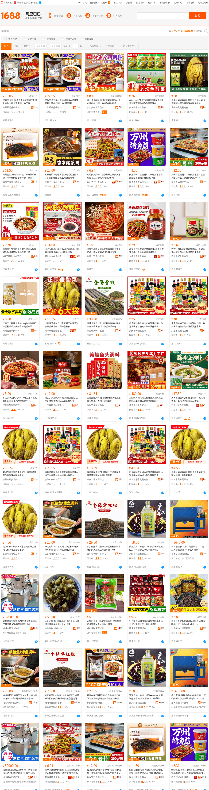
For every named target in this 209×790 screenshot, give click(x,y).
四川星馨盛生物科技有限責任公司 (12, 107)
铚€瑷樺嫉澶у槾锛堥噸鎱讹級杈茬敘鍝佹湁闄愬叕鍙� (54, 702)
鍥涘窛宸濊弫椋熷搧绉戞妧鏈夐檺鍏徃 (181, 777)
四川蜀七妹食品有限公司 (138, 107)
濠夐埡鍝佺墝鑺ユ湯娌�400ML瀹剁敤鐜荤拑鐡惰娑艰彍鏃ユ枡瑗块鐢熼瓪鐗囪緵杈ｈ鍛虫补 (146, 697)
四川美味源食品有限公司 (96, 107)
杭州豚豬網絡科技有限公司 (12, 405)
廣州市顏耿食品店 (53, 479)
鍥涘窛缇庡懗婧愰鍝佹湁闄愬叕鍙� (12, 702)
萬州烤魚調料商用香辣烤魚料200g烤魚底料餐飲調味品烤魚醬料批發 (104, 102)
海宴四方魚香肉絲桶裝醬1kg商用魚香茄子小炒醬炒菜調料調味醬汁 (146, 250)
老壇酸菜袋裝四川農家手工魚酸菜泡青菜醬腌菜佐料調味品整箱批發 (188, 102)
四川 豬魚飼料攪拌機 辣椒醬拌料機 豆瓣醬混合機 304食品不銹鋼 (187, 548)
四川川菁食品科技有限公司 (138, 182)
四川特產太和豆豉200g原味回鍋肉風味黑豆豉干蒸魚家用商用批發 (188, 622)
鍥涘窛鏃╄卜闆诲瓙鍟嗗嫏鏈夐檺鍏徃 (138, 777)
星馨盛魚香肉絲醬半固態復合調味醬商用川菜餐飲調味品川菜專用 (61, 102)
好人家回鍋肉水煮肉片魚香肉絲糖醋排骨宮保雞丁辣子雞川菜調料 (146, 622)
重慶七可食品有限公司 (54, 182)
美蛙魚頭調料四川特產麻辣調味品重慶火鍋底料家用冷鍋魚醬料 (104, 399)
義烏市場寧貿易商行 (138, 479)
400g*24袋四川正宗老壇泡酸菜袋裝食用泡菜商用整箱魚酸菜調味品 (146, 102)
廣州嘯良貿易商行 (179, 107)
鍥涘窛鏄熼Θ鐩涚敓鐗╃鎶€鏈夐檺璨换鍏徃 (96, 702)
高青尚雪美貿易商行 (12, 554)
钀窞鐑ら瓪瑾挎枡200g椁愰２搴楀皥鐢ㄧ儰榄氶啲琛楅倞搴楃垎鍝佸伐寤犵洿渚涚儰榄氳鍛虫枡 (104, 771)
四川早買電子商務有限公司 (12, 182)
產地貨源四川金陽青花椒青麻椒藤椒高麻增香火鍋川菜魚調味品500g (104, 325)
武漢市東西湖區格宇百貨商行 (181, 330)
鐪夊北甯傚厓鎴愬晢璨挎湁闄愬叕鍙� (138, 702)
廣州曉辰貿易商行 (11, 479)
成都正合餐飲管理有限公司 (138, 405)
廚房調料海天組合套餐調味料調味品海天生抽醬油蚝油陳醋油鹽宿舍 (146, 325)
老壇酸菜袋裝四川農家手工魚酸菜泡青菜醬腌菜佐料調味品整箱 (61, 325)
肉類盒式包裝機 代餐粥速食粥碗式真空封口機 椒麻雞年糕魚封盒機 (20, 622)
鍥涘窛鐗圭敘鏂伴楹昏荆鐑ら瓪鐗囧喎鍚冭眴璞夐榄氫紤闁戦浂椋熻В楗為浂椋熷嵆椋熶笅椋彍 (146, 771)
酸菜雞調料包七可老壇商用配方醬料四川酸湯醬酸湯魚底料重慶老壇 (61, 176)
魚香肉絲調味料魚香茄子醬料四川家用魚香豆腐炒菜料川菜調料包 (104, 176)
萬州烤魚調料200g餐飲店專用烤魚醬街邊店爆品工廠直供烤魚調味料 (188, 176)
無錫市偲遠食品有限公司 (138, 256)
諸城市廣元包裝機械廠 (12, 628)
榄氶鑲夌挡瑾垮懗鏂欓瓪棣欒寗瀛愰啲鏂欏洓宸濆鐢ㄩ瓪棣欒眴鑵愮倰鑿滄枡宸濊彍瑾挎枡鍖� (62, 771)
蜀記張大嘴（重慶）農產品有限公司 (96, 330)
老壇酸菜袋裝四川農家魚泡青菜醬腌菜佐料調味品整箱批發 (19, 474)
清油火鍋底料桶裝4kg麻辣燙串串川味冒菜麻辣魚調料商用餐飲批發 (62, 250)
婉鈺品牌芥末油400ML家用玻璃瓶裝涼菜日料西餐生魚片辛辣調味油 (146, 548)
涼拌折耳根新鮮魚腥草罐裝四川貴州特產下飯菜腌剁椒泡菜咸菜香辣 (104, 250)
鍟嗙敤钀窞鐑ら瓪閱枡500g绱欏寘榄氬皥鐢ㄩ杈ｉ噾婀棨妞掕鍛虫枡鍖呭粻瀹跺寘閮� (188, 771)
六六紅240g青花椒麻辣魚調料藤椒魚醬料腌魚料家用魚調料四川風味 (188, 250)
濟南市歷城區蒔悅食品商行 (96, 479)
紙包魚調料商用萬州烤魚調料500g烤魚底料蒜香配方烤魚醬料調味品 (61, 548)
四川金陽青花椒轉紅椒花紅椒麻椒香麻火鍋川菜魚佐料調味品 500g (104, 548)
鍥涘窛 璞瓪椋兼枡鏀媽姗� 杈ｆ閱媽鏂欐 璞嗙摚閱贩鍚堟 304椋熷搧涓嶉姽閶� (188, 697)
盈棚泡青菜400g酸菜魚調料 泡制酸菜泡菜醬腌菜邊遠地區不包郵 (104, 622)
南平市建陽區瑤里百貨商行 (54, 330)
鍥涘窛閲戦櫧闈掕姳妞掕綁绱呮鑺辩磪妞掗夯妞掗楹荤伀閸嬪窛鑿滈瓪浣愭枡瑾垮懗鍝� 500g (62, 697)
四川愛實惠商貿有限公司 (12, 330)
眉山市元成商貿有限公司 (138, 554)
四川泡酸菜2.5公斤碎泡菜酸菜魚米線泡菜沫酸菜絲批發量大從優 (62, 622)
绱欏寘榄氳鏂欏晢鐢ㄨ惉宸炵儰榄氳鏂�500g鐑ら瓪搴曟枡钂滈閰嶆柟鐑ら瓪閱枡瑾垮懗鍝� (20, 697)
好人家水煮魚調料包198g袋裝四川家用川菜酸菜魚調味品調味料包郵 (61, 399)
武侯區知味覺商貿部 (180, 628)
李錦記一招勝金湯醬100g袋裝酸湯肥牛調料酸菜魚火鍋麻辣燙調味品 (19, 325)
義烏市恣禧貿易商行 (96, 405)
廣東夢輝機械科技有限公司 (181, 554)
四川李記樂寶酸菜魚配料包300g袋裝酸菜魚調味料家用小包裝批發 (19, 250)
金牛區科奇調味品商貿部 (54, 628)
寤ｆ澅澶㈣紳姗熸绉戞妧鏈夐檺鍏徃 (181, 702)
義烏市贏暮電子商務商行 (181, 479)
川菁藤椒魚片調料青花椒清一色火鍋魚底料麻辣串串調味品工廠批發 (188, 399)
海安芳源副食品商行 (12, 256)
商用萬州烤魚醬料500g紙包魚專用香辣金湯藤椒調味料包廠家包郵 (146, 176)
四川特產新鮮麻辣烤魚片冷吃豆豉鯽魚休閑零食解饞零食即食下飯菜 (19, 176)
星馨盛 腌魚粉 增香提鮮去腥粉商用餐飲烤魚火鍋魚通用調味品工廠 (20, 102)
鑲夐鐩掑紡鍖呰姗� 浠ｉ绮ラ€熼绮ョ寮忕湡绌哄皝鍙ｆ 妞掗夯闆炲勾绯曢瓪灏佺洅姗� (20, 771)
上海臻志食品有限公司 (54, 405)
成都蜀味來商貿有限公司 (96, 628)
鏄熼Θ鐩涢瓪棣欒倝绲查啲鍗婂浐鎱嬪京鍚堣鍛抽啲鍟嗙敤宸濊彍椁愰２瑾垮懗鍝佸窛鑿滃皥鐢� (104, 697)
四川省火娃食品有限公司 (96, 182)
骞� (35, 702)
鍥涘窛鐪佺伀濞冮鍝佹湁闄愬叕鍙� (54, 777)
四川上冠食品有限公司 (181, 256)
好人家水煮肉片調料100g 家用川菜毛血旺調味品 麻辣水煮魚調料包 (20, 399)
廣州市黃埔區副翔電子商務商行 (138, 330)
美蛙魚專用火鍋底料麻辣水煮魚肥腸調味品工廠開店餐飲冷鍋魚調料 (146, 399)
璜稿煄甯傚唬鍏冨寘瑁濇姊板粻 (12, 777)
